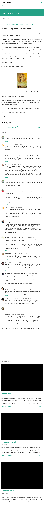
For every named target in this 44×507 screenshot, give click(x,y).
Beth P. (6, 262)
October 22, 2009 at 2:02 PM (30, 237)
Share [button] (39, 127)
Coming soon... (6, 393)
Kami (6, 164)
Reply (6, 141)
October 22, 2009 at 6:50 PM (32, 273)
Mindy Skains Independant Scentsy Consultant (15, 273)
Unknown (7, 207)
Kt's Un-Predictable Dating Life (12, 298)
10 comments (8, 406)
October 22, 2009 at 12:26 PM (22, 154)
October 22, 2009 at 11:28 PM (15, 308)
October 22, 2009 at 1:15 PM (19, 190)
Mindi (6, 288)
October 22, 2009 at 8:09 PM (25, 298)
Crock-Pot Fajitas (7, 491)
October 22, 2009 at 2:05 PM (23, 253)
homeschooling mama (10, 127)
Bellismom (7, 136)
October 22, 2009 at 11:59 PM (17, 314)
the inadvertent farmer (10, 154)
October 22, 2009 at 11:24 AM (17, 136)
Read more (40, 406)
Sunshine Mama (8, 190)
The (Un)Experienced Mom (10, 253)
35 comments (8, 504)
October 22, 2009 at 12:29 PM (14, 164)
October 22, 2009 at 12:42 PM (17, 180)
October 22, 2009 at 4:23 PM (15, 262)
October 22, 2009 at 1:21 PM (16, 207)
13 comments (8, 455)
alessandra (7, 144)
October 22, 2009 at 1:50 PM (18, 221)
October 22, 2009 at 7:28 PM (14, 288)
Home (2, 5)
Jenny (6, 308)
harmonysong (8, 221)
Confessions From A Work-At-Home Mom (14, 237)
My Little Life (6, 2)
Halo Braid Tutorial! (8, 442)
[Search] (39, 2)
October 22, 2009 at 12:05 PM (17, 144)
